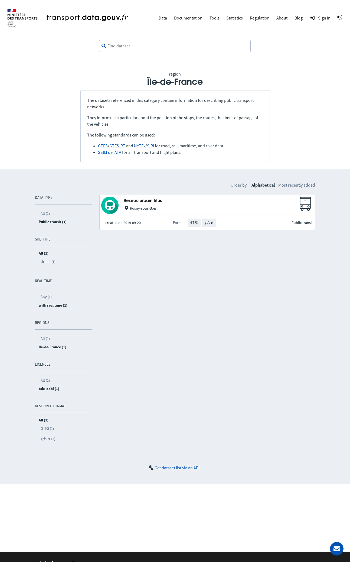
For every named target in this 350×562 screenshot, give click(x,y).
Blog (299, 18)
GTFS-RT (117, 145)
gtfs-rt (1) (48, 438)
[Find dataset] (175, 46)
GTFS (103, 145)
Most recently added (296, 185)
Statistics (234, 18)
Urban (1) (48, 261)
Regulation (260, 18)
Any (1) (46, 296)
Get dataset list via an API (177, 467)
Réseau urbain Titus (143, 201)
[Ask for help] (337, 548)
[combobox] (175, 46)
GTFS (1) (47, 428)
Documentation (188, 18)
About (281, 18)
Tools (215, 18)
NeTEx (139, 145)
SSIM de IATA (109, 152)
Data (163, 18)
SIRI (150, 145)
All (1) (45, 213)
